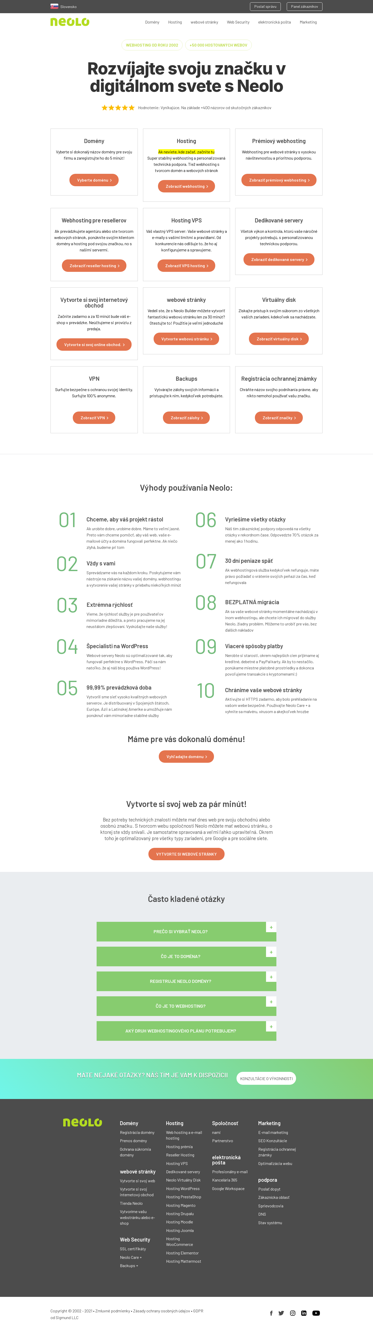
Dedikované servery (183, 1171)
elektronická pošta (274, 21)
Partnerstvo (222, 1140)
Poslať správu (265, 6)
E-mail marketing (273, 1132)
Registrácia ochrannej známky (277, 1152)
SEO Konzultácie (272, 1140)
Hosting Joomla (180, 1230)
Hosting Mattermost (183, 1261)
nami (216, 1132)
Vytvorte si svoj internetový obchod (137, 1191)
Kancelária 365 (224, 1179)
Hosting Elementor (182, 1252)
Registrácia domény (137, 1132)
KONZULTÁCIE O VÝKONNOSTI (266, 1078)
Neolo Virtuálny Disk (183, 1179)
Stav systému (270, 1222)
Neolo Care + (131, 1257)
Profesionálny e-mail (230, 1171)
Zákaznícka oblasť (274, 1197)
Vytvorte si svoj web (137, 1180)
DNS (262, 1214)
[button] (94, 180)
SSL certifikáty (133, 1248)
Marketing (308, 21)
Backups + (129, 1265)
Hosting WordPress (183, 1188)
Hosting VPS (177, 1163)
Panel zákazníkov (304, 6)
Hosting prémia (179, 1146)
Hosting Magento (181, 1205)
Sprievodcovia (270, 1205)
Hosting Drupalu (180, 1213)
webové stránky (204, 21)
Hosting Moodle (179, 1221)
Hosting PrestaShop (183, 1196)
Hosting (175, 21)
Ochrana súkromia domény (135, 1152)
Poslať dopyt (269, 1188)
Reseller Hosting (180, 1154)
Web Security (238, 21)
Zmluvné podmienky (112, 1310)
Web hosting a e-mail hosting (184, 1135)
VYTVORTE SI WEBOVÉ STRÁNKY (186, 853)
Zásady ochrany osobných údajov (161, 1310)
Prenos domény (133, 1140)
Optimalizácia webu (275, 1163)
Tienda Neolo (131, 1203)
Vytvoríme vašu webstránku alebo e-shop (137, 1217)
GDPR (198, 1310)
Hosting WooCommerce (179, 1241)
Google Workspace (228, 1188)
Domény (152, 21)
